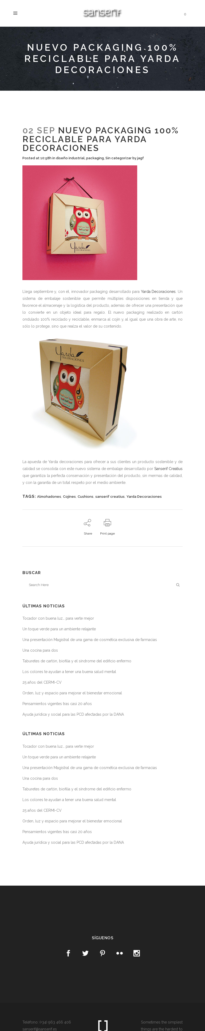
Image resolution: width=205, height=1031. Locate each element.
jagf (140, 158)
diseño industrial (70, 158)
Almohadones (49, 497)
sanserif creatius (110, 497)
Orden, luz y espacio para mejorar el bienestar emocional (72, 693)
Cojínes (69, 497)
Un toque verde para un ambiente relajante (59, 629)
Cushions (85, 497)
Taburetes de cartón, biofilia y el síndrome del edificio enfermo (76, 661)
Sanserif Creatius (168, 469)
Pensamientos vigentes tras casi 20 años (57, 704)
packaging (95, 158)
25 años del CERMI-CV (42, 682)
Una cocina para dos (40, 650)
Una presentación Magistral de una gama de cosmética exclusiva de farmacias (89, 640)
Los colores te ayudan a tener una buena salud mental (69, 672)
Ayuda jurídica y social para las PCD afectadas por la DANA (73, 714)
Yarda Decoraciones (158, 291)
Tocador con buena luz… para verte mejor (58, 618)
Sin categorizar (118, 158)
